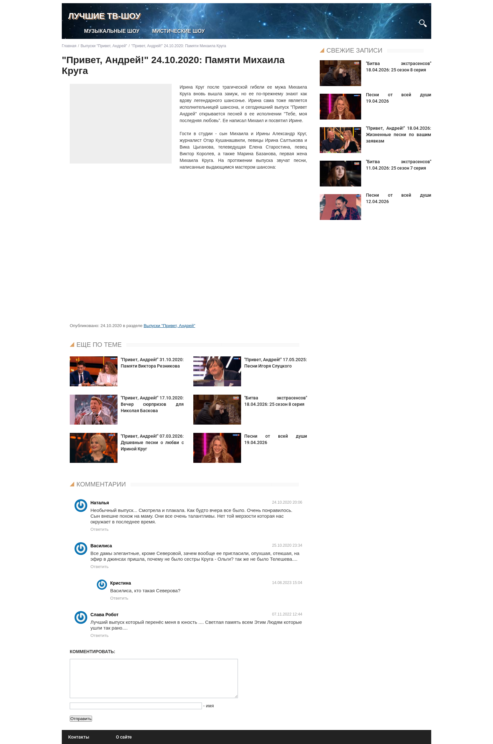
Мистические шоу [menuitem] (178, 31)
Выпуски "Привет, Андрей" (169, 325)
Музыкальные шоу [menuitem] (111, 31)
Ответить (99, 529)
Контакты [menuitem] (78, 737)
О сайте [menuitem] (124, 737)
